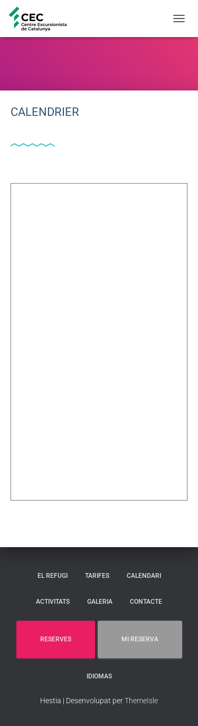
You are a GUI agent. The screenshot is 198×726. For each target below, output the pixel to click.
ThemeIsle (141, 700)
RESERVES (55, 639)
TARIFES (97, 575)
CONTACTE (146, 601)
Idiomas (99, 676)
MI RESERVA (139, 639)
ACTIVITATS (53, 601)
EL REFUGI (52, 575)
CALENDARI (144, 575)
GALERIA (99, 601)
